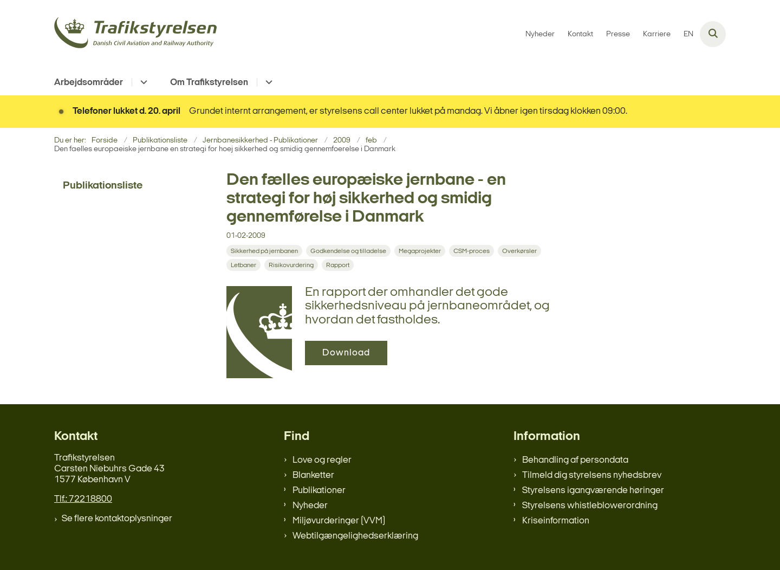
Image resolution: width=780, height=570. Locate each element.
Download (346, 353)
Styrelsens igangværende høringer (593, 490)
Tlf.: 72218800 (83, 499)
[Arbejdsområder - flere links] (142, 82)
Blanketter (313, 475)
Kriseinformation (555, 521)
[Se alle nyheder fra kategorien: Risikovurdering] (292, 265)
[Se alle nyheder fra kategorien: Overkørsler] (520, 251)
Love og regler (322, 460)
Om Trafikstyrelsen (209, 82)
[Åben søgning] (713, 34)
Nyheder (310, 505)
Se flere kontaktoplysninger (117, 518)
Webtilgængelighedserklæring (355, 536)
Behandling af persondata (575, 460)
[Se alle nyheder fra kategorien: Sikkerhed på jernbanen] (265, 251)
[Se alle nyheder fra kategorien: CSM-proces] (472, 251)
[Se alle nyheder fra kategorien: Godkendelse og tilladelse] (349, 251)
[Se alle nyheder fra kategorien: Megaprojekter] (420, 251)
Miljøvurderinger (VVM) (338, 521)
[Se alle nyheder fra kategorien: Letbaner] (244, 265)
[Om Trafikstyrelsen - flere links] (267, 82)
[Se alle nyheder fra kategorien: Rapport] (339, 265)
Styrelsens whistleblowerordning (590, 505)
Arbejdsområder (88, 82)
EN (688, 34)
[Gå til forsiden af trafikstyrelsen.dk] (135, 34)
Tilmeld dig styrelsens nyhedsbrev (591, 475)
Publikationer (319, 490)
